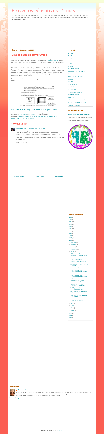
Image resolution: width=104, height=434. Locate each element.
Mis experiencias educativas (75, 92)
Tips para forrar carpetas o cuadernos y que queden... (78, 284)
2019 (70, 233)
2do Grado (70, 55)
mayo (72, 305)
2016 (70, 240)
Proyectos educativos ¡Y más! (44, 10)
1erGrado (37, 116)
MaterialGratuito (53, 116)
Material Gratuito (72, 89)
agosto (73, 251)
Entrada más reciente (18, 176)
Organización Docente (73, 94)
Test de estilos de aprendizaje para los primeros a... (78, 258)
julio (72, 303)
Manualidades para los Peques (76, 87)
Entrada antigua (59, 176)
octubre (73, 246)
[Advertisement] (52, 34)
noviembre (74, 244)
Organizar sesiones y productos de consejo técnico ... (78, 292)
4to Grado (70, 61)
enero (72, 310)
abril (72, 308)
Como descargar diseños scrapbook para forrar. (77, 281)
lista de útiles (44, 116)
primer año (26, 118)
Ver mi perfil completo (15, 398)
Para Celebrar (71, 97)
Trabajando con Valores (74, 105)
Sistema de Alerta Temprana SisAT (77, 102)
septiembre (74, 249)
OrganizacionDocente (17, 118)
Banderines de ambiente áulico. (78, 255)
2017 (70, 238)
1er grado (32, 116)
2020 (70, 231)
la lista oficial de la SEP (52, 60)
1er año (27, 116)
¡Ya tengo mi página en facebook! (79, 114)
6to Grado (70, 66)
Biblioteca (70, 74)
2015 (70, 313)
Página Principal (39, 176)
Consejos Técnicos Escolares (75, 76)
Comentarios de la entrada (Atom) (42, 182)
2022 (70, 226)
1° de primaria (20, 116)
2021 (70, 228)
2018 (70, 235)
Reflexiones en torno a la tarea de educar (78, 100)
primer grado (33, 118)
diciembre (73, 242)
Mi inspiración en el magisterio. (78, 261)
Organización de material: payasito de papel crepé (77, 299)
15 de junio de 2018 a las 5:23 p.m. (36, 128)
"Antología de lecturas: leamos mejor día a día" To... (78, 288)
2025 (70, 219)
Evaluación (70, 81)
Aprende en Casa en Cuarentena (76, 71)
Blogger (61, 430)
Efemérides (71, 79)
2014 (70, 315)
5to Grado (70, 63)
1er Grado (70, 53)
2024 (70, 221)
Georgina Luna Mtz (21, 128)
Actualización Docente (73, 68)
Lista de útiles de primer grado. (78, 267)
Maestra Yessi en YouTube (75, 84)
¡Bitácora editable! (75, 253)
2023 (70, 224)
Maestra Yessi (22, 390)
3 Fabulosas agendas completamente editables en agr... (78, 271)
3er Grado (70, 58)
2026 (70, 217)
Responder (19, 145)
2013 (70, 317)
